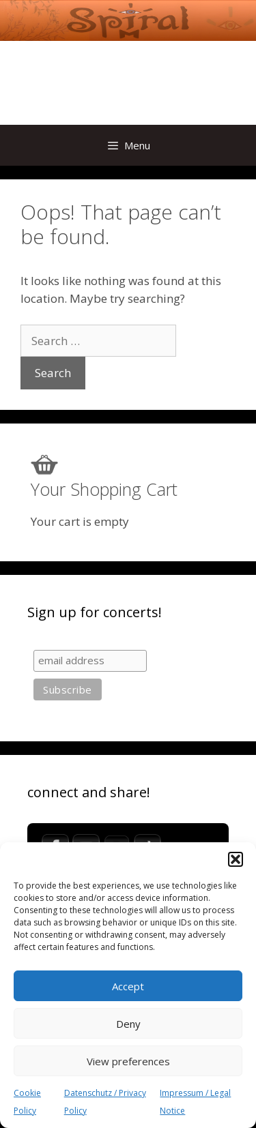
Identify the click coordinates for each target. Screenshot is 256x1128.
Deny (128, 1023)
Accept (128, 986)
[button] (235, 859)
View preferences (128, 1061)
